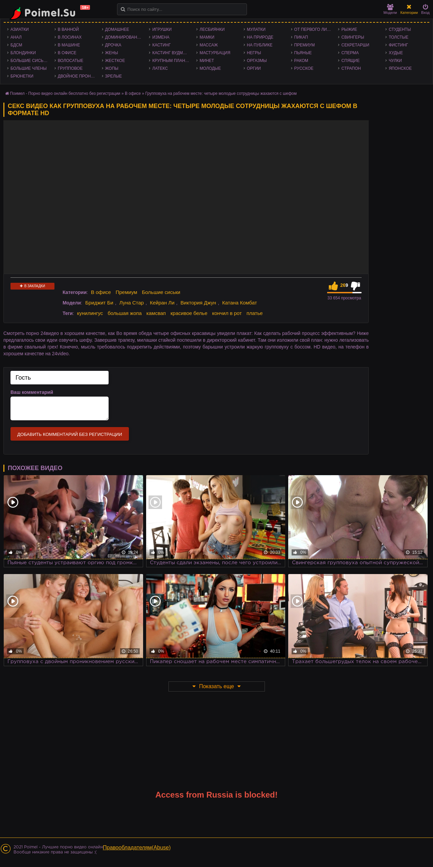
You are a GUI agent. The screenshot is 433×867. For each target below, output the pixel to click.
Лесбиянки (212, 29)
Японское (400, 68)
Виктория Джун (198, 302)
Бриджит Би (99, 302)
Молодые (210, 68)
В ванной (68, 29)
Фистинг (398, 45)
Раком (301, 60)
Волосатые (70, 60)
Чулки (395, 60)
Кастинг (161, 45)
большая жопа (125, 313)
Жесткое (115, 60)
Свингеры (352, 37)
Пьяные (303, 52)
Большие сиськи (29, 60)
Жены (111, 52)
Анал (16, 37)
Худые (396, 52)
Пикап (301, 37)
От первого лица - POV (314, 29)
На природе (260, 37)
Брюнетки (21, 76)
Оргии (254, 68)
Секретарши (355, 45)
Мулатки (256, 29)
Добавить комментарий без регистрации (69, 434)
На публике (260, 45)
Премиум (304, 45)
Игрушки (162, 29)
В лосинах (70, 37)
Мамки (207, 37)
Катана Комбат (239, 302)
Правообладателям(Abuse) (137, 847)
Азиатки (19, 29)
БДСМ (16, 45)
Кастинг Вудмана (171, 52)
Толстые (398, 37)
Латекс (160, 68)
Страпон (351, 68)
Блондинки (23, 52)
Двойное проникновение (78, 76)
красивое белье (188, 313)
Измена (160, 37)
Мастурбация (215, 52)
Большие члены (28, 68)
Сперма (350, 52)
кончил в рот (227, 313)
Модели (390, 9)
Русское (304, 68)
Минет (207, 60)
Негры (254, 52)
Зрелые (113, 76)
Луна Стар (131, 302)
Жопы (111, 68)
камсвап (156, 313)
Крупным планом (171, 60)
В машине (69, 45)
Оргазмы (257, 60)
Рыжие (349, 29)
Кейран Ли (162, 302)
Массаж (209, 45)
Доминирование (124, 37)
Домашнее (117, 29)
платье (255, 313)
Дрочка (113, 45)
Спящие (350, 60)
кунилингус (90, 313)
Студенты (400, 29)
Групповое (70, 68)
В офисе (67, 52)
